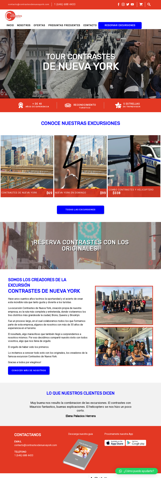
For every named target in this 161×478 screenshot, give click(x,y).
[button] (136, 471)
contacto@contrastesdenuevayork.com (28, 4)
